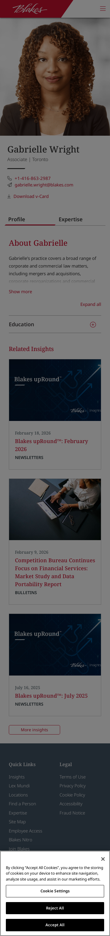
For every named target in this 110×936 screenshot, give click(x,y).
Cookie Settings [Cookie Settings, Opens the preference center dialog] (55, 891)
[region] (55, 893)
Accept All (55, 924)
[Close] (103, 859)
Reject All (55, 908)
